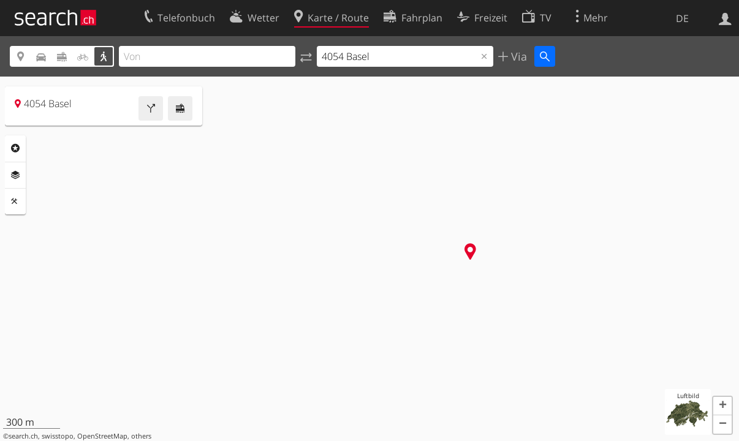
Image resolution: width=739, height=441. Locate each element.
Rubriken (15, 148)
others (141, 436)
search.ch (23, 436)
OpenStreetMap (102, 436)
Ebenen (15, 175)
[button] (722, 406)
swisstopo (58, 436)
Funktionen (15, 201)
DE (682, 18)
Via (517, 56)
